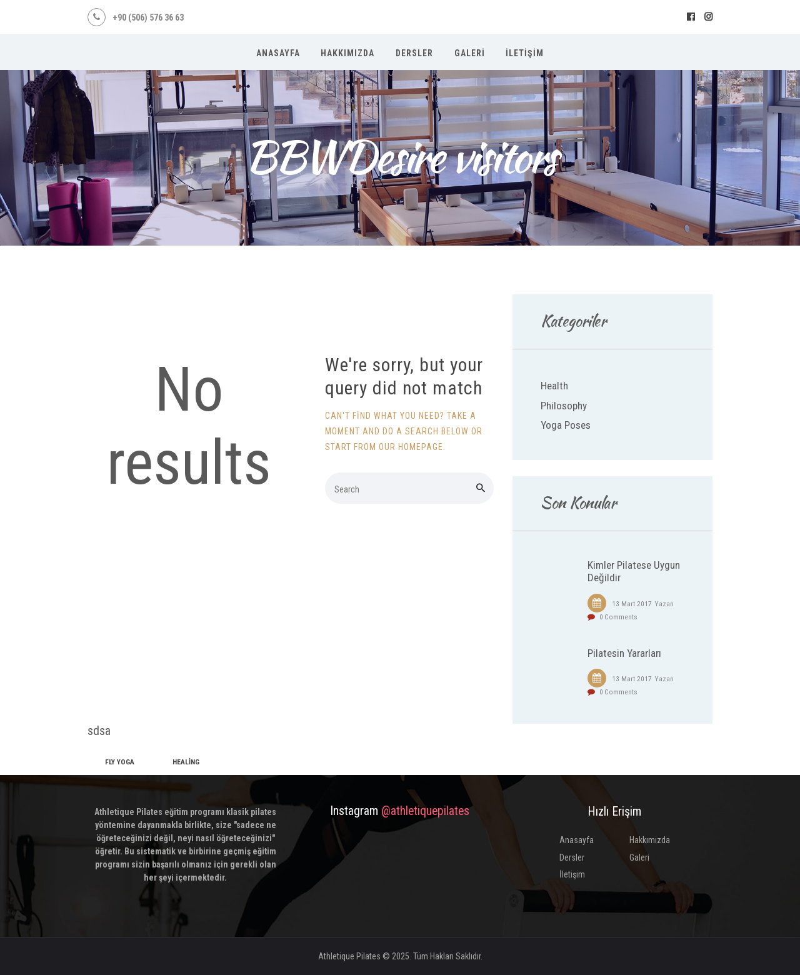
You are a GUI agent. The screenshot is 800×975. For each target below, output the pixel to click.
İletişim (572, 874)
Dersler (571, 857)
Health (554, 385)
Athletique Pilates (349, 956)
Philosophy (564, 405)
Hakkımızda (649, 840)
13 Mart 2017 (632, 603)
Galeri (639, 857)
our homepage (411, 447)
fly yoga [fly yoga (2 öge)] (119, 762)
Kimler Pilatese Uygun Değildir (634, 571)
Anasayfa (576, 840)
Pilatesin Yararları (624, 653)
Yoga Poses (566, 425)
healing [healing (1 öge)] (185, 762)
